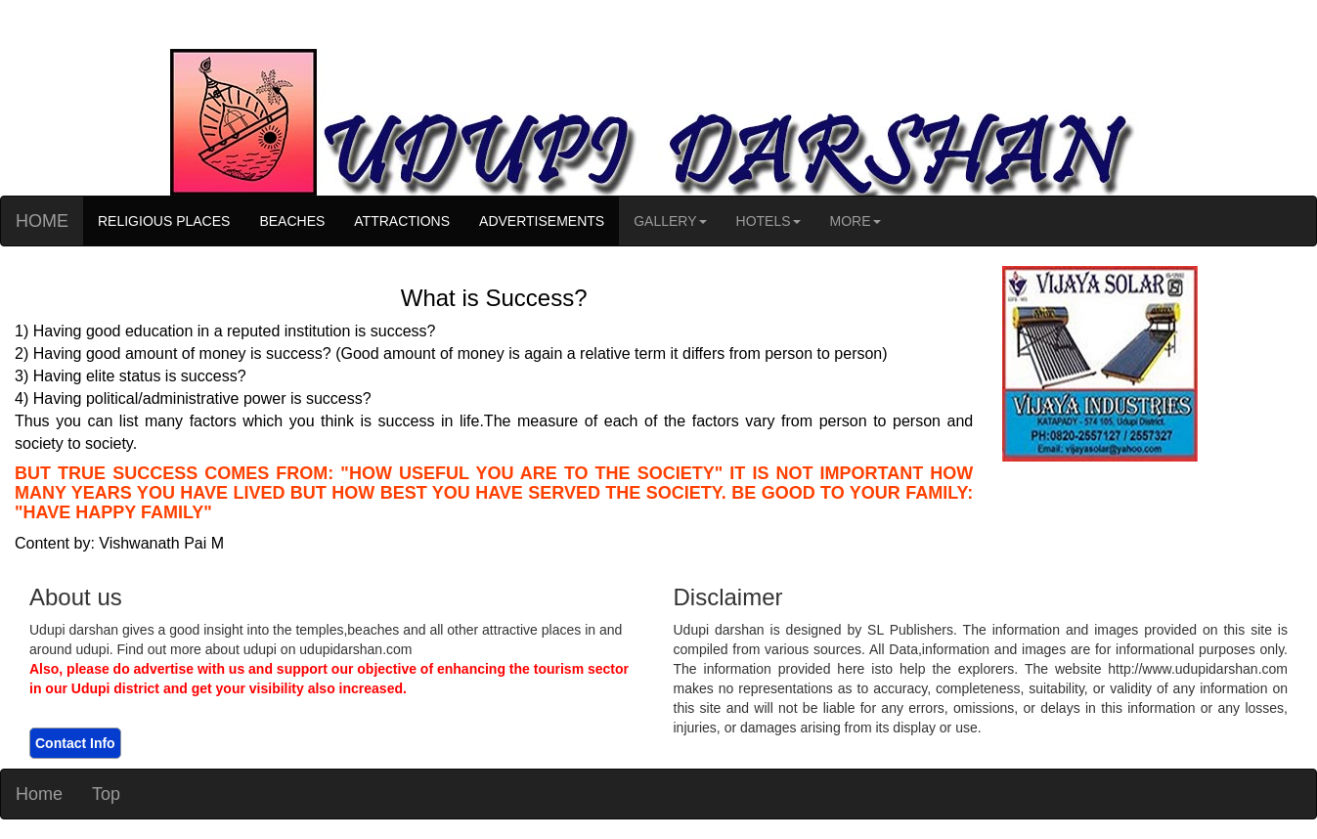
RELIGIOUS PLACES (164, 221)
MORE (855, 221)
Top (106, 794)
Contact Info (75, 743)
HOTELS (768, 221)
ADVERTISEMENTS (541, 221)
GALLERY (670, 221)
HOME (42, 221)
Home (39, 794)
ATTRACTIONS (402, 221)
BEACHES (292, 221)
